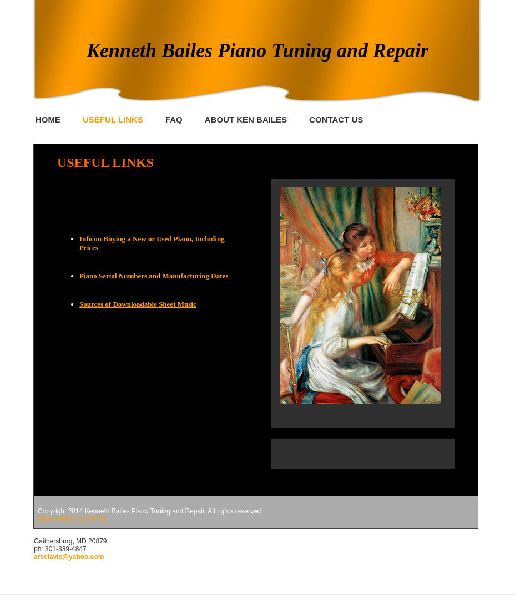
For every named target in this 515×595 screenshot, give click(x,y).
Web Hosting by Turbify (72, 519)
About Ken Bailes (246, 119)
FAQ (174, 119)
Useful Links (113, 119)
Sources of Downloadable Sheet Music (137, 304)
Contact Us (336, 119)
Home (48, 119)
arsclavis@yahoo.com (69, 557)
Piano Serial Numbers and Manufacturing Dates (153, 276)
